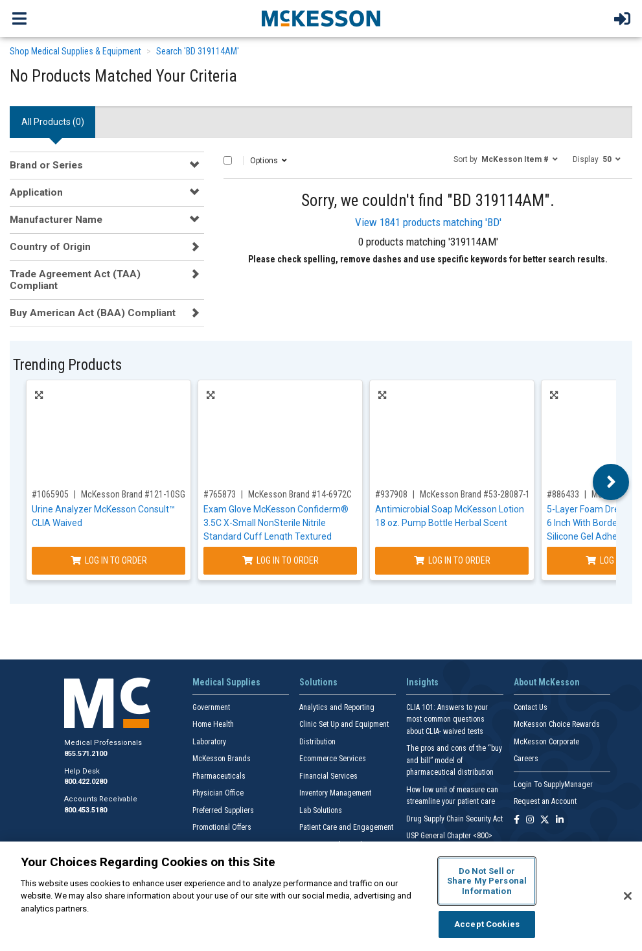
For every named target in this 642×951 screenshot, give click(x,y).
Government (211, 707)
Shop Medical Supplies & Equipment (75, 51)
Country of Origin (50, 247)
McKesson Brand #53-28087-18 (477, 494)
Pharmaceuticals (219, 776)
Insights (422, 682)
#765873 (219, 494)
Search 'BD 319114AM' (197, 51)
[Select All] (228, 160)
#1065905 (50, 494)
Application (36, 192)
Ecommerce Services (332, 758)
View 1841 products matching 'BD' (428, 222)
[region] (321, 896)
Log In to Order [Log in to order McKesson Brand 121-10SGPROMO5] (109, 560)
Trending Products (67, 365)
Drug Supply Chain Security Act (454, 818)
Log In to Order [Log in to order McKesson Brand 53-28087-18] (452, 560)
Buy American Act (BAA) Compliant (93, 313)
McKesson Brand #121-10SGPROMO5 (149, 494)
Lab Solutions (320, 810)
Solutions (318, 682)
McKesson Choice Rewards (557, 724)
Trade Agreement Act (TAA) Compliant (75, 280)
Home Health (213, 724)
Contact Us (530, 707)
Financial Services (328, 776)
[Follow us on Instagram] (530, 820)
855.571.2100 (85, 754)
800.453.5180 (85, 810)
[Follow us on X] (544, 820)
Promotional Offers (221, 827)
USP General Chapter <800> (449, 835)
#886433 (563, 494)
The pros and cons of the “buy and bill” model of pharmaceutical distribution (454, 760)
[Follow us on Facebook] (517, 820)
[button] (505, 159)
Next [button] (611, 482)
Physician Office (218, 792)
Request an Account (545, 801)
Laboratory (209, 741)
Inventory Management (335, 792)
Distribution (317, 741)
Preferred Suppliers (223, 810)
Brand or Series (46, 165)
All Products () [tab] (52, 122)
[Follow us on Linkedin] (560, 820)
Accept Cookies (487, 924)
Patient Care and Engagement (346, 827)
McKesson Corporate (546, 741)
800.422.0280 (85, 781)
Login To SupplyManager (553, 784)
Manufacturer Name (56, 219)
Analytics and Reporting (336, 707)
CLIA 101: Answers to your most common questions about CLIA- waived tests (447, 719)
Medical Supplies (226, 682)
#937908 (391, 494)
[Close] (627, 896)
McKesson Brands (221, 758)
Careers (526, 758)
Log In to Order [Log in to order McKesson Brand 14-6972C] (280, 560)
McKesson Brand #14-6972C (300, 494)
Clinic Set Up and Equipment (344, 724)
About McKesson (547, 682)
